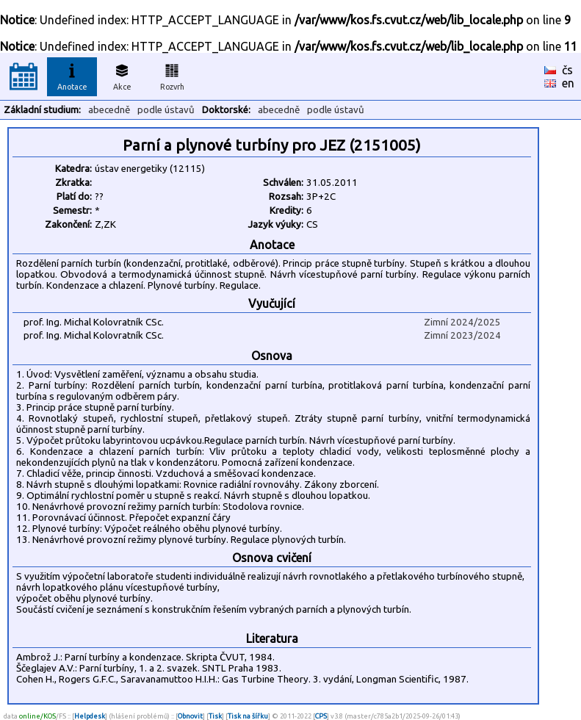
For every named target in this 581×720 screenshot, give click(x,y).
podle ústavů (166, 109)
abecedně (109, 109)
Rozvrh (172, 75)
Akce (122, 75)
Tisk (215, 716)
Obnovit (190, 716)
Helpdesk (89, 716)
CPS (321, 716)
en (568, 83)
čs (567, 69)
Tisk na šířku (248, 716)
